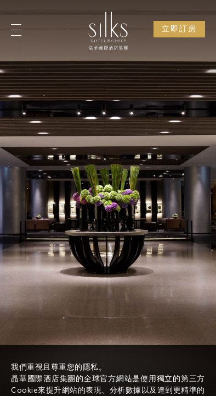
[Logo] (108, 31)
